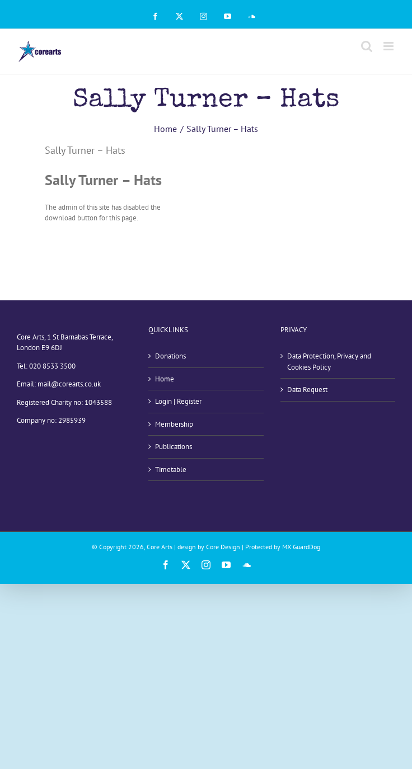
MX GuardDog (301, 546)
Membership (174, 424)
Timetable (170, 469)
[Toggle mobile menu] (389, 46)
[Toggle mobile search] (366, 46)
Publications (173, 446)
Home (164, 379)
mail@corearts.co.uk (69, 384)
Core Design (223, 546)
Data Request (307, 389)
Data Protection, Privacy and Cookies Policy (329, 361)
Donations (170, 356)
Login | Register (178, 401)
